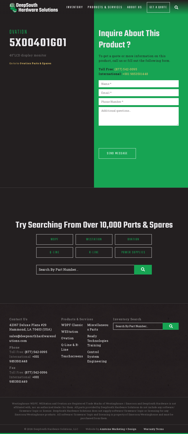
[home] (33, 8)
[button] (74, 7)
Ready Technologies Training (97, 340)
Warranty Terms (154, 428)
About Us (134, 7)
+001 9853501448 (135, 74)
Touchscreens (72, 356)
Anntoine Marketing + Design (118, 428)
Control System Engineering (97, 356)
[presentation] (127, 134)
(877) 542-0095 (126, 69)
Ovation (67, 338)
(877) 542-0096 (36, 372)
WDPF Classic (72, 325)
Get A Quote (158, 7)
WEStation (69, 332)
